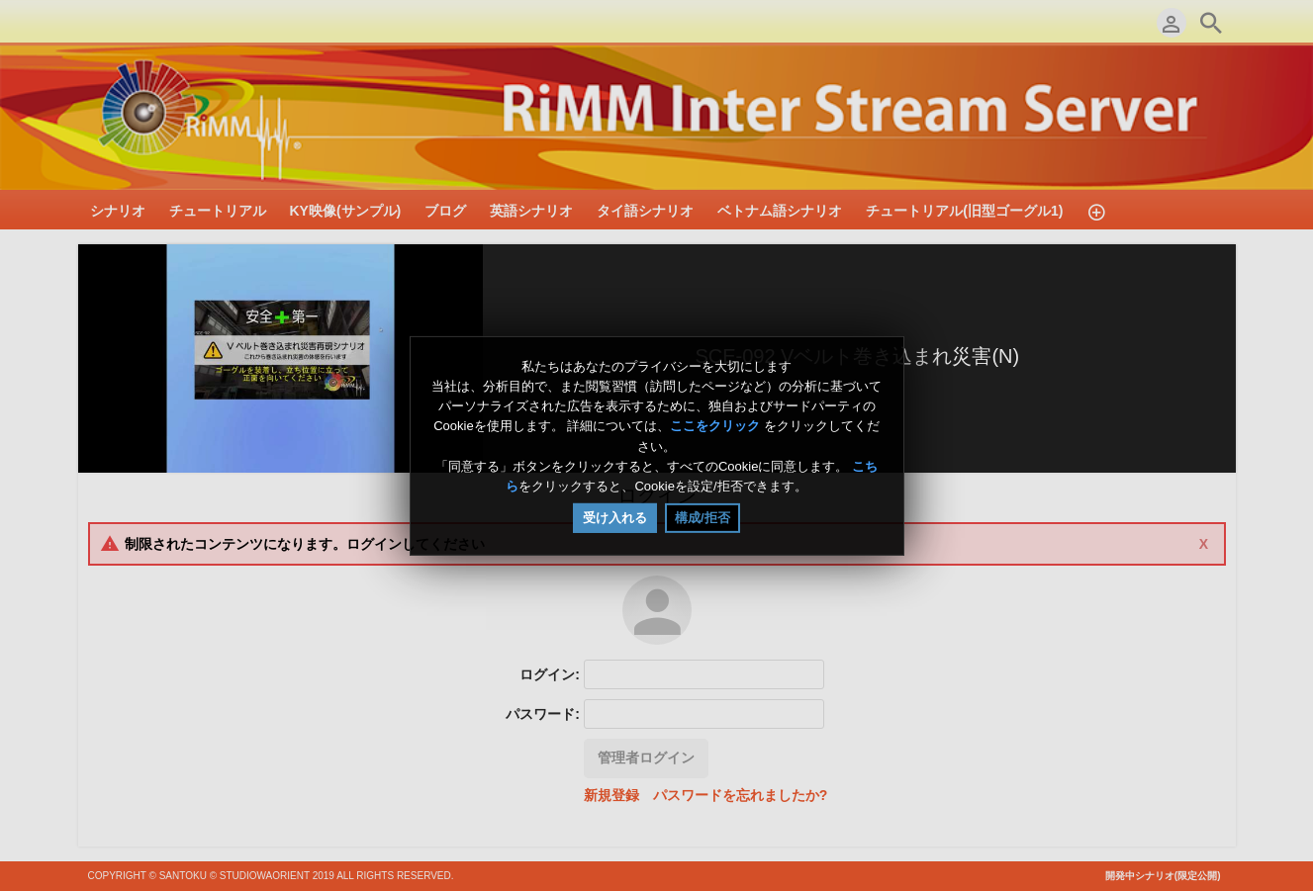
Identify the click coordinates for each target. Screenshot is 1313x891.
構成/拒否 (702, 517)
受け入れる (615, 517)
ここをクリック (715, 426)
